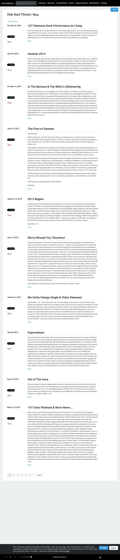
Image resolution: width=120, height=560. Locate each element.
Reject (113, 548)
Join (114, 10)
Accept (103, 548)
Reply (29, 41)
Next (39, 475)
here (67, 551)
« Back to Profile (12, 21)
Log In (107, 10)
